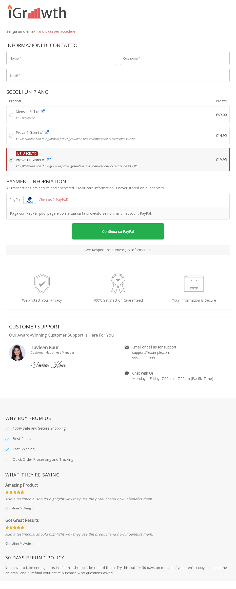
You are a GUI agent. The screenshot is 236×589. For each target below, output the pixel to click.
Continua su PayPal (118, 231)
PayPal (38, 199)
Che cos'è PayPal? (53, 199)
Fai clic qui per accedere (55, 31)
